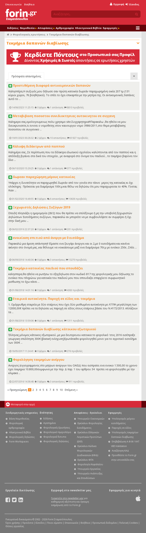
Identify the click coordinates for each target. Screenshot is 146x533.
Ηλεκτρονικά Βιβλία (88, 28)
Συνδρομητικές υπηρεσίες (22, 412)
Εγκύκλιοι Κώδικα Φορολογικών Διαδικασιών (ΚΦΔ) (87, 450)
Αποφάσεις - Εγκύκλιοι (88, 412)
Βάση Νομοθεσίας (19, 418)
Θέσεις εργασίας (15, 526)
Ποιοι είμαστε (54, 522)
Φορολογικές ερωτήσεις (29, 34)
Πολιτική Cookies (128, 522)
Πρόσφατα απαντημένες (26, 76)
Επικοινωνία (14, 4)
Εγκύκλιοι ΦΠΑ (86, 459)
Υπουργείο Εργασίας (89, 469)
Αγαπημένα (49, 423)
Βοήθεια (29, 4)
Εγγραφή (117, 4)
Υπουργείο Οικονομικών (91, 418)
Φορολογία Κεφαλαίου (90, 464)
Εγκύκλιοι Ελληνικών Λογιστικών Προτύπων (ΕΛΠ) (89, 437)
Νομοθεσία (28, 28)
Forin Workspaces (19, 441)
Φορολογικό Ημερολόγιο (57, 432)
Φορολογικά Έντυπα (54, 436)
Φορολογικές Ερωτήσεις (56, 427)
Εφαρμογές (111, 28)
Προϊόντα (27, 522)
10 (61, 390)
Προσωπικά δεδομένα (104, 522)
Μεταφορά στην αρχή (23, 404)
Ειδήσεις (13, 28)
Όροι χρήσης (13, 522)
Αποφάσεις (46, 28)
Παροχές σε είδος (121, 427)
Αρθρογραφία (65, 28)
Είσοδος (132, 4)
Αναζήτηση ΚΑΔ (120, 450)
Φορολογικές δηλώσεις (22, 437)
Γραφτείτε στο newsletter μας (67, 498)
